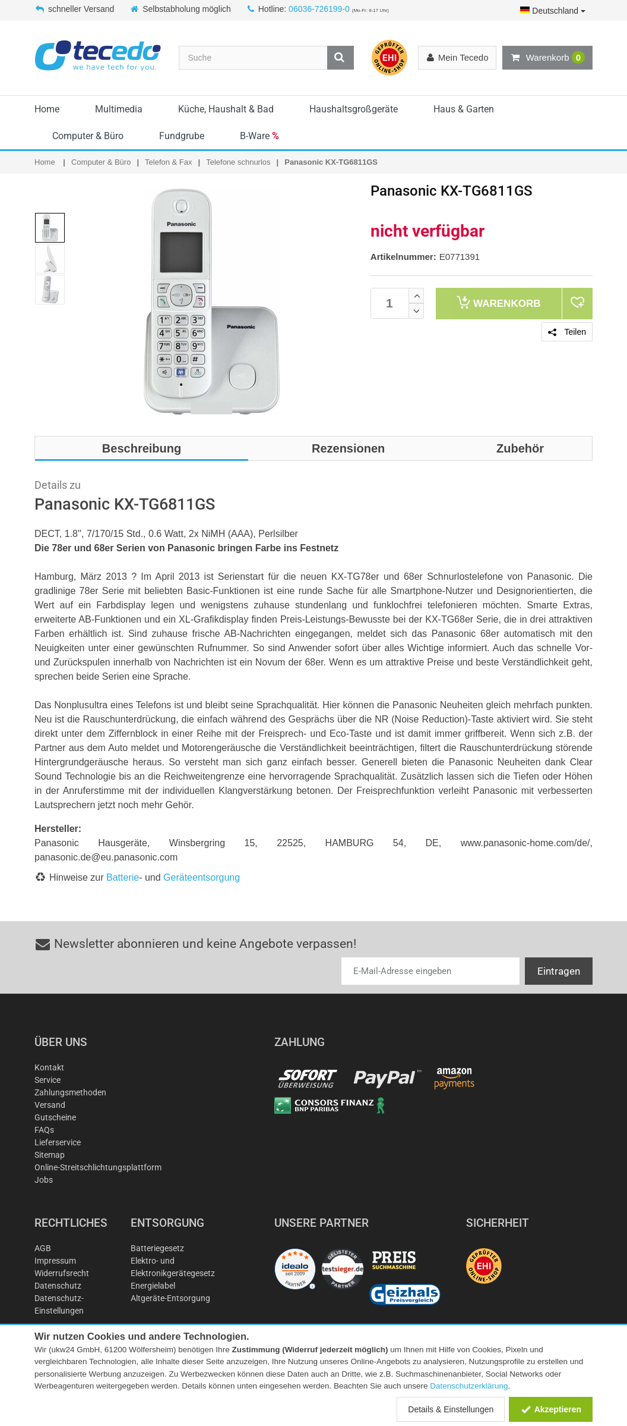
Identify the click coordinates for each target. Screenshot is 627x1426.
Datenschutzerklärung (469, 1385)
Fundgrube (181, 136)
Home (46, 109)
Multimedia (118, 109)
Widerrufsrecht (61, 1273)
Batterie (122, 877)
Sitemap (49, 1155)
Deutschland (552, 10)
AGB (42, 1248)
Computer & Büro (88, 136)
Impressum (55, 1260)
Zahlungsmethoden (70, 1092)
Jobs (43, 1180)
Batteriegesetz (157, 1248)
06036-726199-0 (319, 9)
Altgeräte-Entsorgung (170, 1298)
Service (47, 1080)
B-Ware (259, 136)
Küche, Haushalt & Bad (226, 109)
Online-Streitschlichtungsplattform (98, 1167)
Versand (49, 1105)
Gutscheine (55, 1117)
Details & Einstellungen (450, 1409)
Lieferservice (57, 1142)
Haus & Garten (463, 109)
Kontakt (49, 1067)
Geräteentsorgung (201, 877)
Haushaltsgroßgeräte (353, 109)
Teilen (567, 332)
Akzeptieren (550, 1409)
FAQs (44, 1130)
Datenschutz (57, 1285)
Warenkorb (547, 57)
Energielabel (153, 1285)
